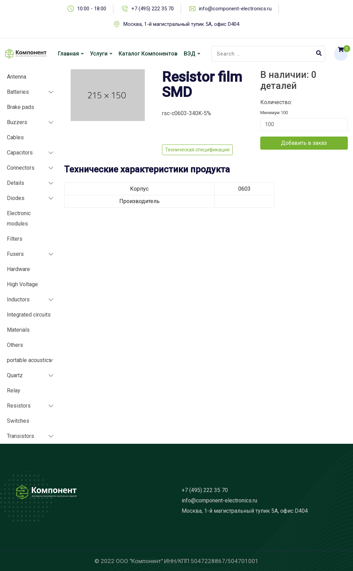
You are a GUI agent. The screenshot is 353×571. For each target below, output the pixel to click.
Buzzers (17, 122)
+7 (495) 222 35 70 (152, 9)
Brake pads (20, 107)
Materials (18, 330)
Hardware (18, 269)
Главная (68, 53)
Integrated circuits (29, 314)
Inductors (18, 299)
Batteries (18, 92)
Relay (13, 390)
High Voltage (22, 284)
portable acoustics (29, 360)
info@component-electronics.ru (235, 9)
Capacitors (20, 152)
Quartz (15, 375)
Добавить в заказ (304, 143)
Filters (14, 239)
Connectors (20, 167)
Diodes (15, 198)
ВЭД (189, 53)
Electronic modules (19, 218)
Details (15, 183)
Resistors (19, 405)
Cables (15, 137)
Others (15, 345)
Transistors (20, 436)
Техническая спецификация (197, 149)
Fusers (15, 254)
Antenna (16, 76)
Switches (18, 421)
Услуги (99, 53)
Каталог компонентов (148, 53)
